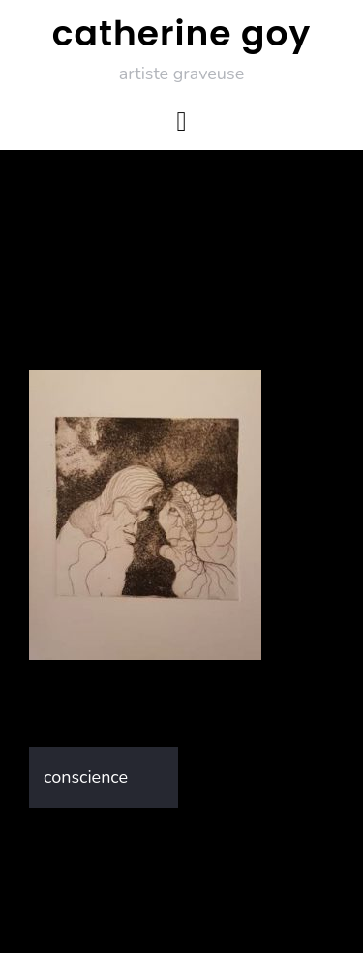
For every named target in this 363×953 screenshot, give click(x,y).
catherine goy (181, 33)
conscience (86, 777)
